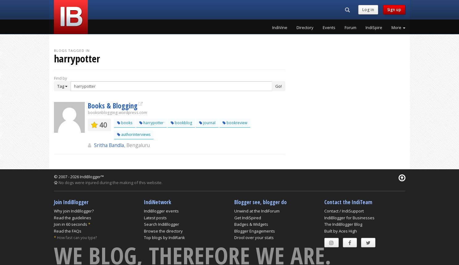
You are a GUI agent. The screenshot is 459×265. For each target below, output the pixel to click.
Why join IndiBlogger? (74, 211)
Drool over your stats (254, 237)
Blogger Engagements (254, 231)
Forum (350, 27)
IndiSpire (374, 27)
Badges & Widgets (251, 224)
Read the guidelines (72, 218)
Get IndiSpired (247, 218)
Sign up (394, 9)
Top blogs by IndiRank (164, 237)
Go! (278, 86)
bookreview (235, 122)
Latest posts (155, 218)
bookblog (181, 122)
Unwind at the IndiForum (257, 211)
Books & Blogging (112, 106)
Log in (368, 9)
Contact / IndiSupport (344, 211)
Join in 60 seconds (70, 224)
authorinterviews (133, 134)
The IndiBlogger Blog (343, 224)
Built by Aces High (340, 231)
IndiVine (279, 27)
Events (329, 27)
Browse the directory (163, 231)
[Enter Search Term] (171, 86)
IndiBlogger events (161, 211)
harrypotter (151, 122)
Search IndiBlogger (161, 224)
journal (207, 122)
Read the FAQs (67, 231)
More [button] (398, 27)
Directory (305, 27)
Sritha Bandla (109, 145)
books (124, 122)
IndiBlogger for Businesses (349, 218)
